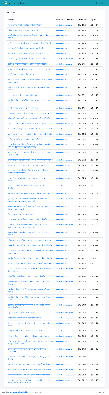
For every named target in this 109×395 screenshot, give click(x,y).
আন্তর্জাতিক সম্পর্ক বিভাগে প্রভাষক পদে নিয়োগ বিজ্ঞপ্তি (26, 165)
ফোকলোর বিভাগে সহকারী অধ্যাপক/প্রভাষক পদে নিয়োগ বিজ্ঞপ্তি (29, 113)
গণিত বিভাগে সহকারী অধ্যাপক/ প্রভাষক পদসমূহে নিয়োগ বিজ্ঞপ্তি (29, 375)
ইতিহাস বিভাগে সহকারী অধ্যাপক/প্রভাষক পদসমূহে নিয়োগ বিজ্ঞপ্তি (30, 240)
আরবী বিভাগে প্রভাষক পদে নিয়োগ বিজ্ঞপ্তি (22, 74)
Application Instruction (64, 25)
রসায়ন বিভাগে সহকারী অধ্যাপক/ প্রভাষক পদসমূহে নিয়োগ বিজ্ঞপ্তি (30, 245)
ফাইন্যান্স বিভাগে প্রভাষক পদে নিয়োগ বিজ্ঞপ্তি (23, 95)
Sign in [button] (99, 3)
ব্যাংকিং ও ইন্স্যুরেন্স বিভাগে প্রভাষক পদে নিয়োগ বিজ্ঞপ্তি (26, 59)
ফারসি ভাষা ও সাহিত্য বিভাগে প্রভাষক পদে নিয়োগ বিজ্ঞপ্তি (27, 219)
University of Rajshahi (16, 3)
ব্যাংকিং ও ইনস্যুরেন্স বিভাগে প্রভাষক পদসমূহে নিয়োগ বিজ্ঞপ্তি (28, 336)
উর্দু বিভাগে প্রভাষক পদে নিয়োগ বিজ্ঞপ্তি (21, 214)
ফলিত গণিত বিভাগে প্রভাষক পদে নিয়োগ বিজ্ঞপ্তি (24, 318)
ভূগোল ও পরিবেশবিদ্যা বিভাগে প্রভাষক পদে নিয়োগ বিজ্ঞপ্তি (27, 64)
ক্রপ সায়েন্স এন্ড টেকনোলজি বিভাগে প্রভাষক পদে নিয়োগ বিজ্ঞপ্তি (29, 193)
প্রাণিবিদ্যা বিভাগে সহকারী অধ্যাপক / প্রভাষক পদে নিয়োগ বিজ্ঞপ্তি (29, 43)
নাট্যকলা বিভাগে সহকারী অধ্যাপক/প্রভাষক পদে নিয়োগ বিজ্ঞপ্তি (29, 118)
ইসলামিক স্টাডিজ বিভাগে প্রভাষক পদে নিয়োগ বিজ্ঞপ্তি (26, 48)
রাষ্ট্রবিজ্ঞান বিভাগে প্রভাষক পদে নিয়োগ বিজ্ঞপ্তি (23, 30)
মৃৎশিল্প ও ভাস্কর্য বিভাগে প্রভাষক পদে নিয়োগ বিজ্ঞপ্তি (25, 331)
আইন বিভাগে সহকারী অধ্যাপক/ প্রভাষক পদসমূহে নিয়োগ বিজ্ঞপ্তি (29, 370)
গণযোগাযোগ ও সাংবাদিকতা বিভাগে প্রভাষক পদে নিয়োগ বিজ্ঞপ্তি (29, 364)
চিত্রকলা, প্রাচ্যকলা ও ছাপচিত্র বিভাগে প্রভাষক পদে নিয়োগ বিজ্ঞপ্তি (30, 134)
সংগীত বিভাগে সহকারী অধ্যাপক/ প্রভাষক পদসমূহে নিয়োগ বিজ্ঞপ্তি (30, 69)
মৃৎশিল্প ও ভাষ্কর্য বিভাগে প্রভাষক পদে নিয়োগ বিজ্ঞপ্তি (25, 25)
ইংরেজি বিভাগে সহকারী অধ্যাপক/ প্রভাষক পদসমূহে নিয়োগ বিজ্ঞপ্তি (30, 160)
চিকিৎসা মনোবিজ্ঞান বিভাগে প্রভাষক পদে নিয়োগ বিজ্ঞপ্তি (27, 53)
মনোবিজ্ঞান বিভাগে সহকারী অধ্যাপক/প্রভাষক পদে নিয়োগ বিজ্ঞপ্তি (30, 124)
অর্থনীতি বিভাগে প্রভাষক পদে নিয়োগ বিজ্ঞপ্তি (23, 108)
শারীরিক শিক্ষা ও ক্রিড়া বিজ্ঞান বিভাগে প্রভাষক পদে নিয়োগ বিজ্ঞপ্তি (30, 258)
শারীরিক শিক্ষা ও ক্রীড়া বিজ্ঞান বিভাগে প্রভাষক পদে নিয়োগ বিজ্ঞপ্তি (30, 129)
